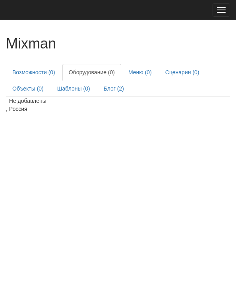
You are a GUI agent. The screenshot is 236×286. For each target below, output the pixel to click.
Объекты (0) (28, 88)
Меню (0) (140, 72)
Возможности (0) (33, 72)
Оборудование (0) (92, 72)
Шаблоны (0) (73, 88)
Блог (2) (114, 88)
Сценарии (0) (182, 72)
